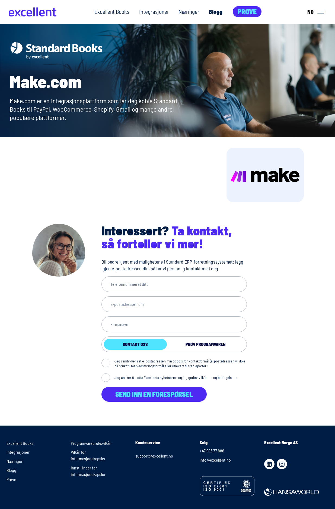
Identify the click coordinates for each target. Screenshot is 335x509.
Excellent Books (111, 11)
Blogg (215, 11)
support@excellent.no (154, 455)
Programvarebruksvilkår (91, 443)
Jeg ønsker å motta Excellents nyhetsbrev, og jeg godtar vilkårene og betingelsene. (176, 377)
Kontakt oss (135, 344)
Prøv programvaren (205, 344)
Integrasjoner (154, 11)
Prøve (247, 11)
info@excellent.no (215, 459)
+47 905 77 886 (212, 450)
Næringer (188, 11)
